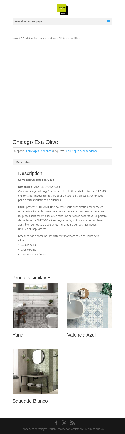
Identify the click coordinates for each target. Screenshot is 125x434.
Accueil (16, 38)
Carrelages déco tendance (81, 151)
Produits (27, 38)
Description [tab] (23, 162)
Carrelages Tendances (46, 38)
